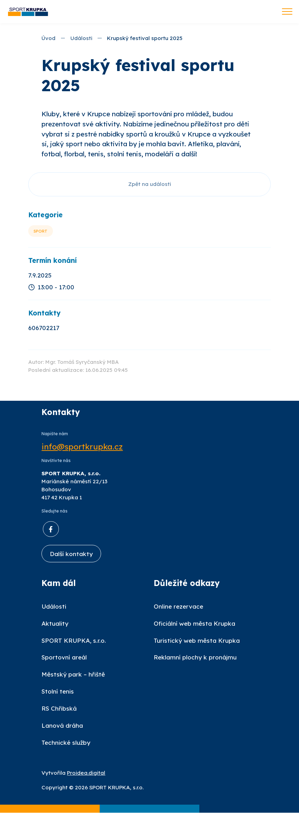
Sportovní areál (64, 657)
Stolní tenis (57, 691)
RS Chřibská (59, 708)
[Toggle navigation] (287, 12)
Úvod (48, 38)
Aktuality (54, 623)
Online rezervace (178, 606)
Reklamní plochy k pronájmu (195, 657)
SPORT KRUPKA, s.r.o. (73, 640)
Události (81, 38)
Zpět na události (149, 184)
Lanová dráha (62, 725)
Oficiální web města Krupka (194, 623)
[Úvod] (28, 11)
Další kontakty (71, 553)
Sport (40, 231)
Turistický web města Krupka (197, 640)
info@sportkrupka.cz (82, 447)
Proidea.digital (86, 772)
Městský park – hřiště (73, 674)
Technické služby (65, 742)
